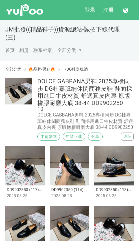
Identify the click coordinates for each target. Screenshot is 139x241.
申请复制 (49, 136)
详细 (127, 136)
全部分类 (66, 50)
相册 (24, 50)
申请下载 (74, 136)
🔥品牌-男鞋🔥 (41, 69)
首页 (10, 50)
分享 (95, 136)
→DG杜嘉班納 (75, 69)
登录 (90, 10)
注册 (108, 10)
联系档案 (42, 50)
